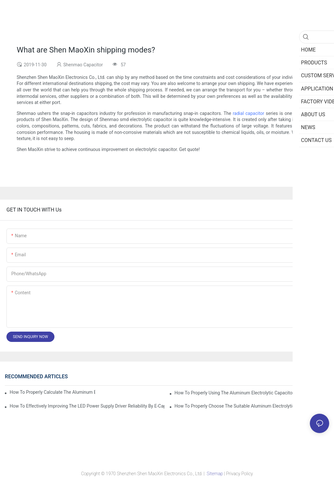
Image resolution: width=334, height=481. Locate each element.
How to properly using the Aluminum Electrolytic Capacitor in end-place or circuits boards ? (252, 392)
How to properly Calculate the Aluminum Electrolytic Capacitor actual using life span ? (52, 392)
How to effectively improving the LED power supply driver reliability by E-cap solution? (87, 406)
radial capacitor (248, 113)
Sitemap (214, 473)
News (321, 376)
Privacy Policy (239, 473)
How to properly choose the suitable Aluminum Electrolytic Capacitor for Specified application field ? (252, 406)
